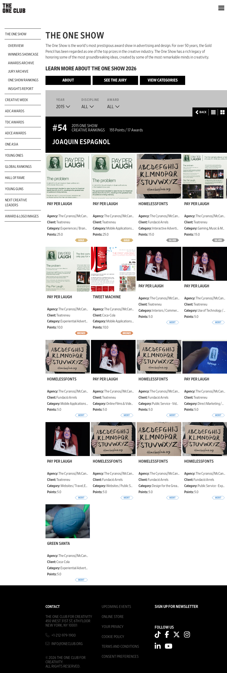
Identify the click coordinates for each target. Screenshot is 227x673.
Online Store (113, 617)
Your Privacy (113, 627)
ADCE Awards (15, 133)
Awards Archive (21, 63)
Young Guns (14, 189)
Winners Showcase (23, 54)
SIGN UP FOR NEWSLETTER (176, 607)
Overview (16, 46)
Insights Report (20, 89)
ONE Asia (11, 144)
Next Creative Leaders (16, 202)
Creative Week (16, 100)
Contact (52, 607)
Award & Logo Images (22, 216)
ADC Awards (14, 111)
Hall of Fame (15, 178)
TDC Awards (14, 122)
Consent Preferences (120, 656)
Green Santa (58, 544)
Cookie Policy (113, 637)
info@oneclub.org (67, 644)
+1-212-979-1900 (63, 635)
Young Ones (14, 155)
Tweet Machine (107, 297)
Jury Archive (18, 71)
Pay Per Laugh (59, 204)
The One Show (15, 34)
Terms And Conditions (120, 646)
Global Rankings (18, 166)
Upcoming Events (116, 607)
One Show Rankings (23, 80)
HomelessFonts (153, 204)
